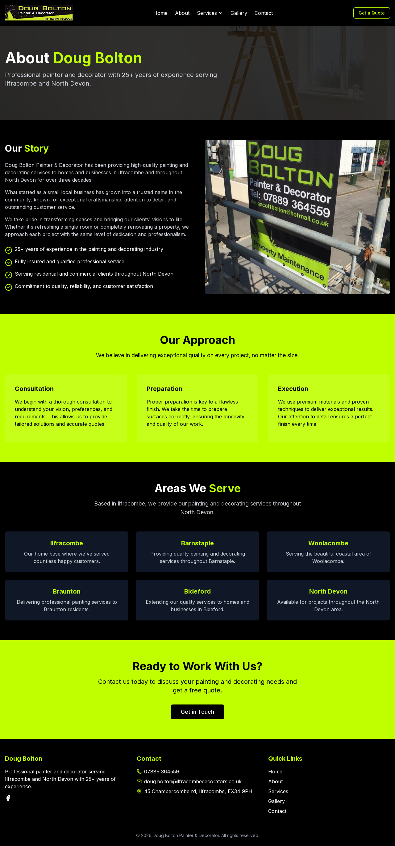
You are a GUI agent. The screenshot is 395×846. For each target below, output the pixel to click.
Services (210, 13)
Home (160, 13)
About (182, 13)
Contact (264, 13)
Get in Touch (197, 712)
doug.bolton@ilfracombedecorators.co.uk (193, 781)
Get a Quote (372, 12)
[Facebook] (8, 798)
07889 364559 (161, 771)
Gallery (239, 13)
